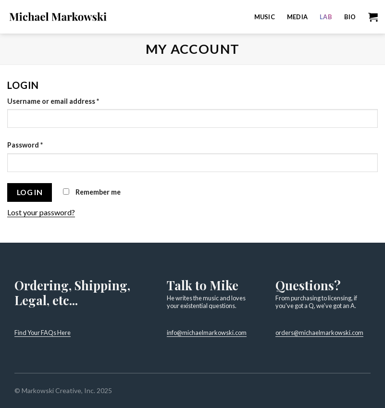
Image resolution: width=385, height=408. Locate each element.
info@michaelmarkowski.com (207, 332)
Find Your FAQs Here (42, 332)
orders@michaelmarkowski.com (319, 332)
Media (297, 17)
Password (25, 145)
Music (264, 17)
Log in (30, 192)
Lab (326, 17)
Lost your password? (41, 212)
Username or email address (53, 101)
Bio (350, 17)
